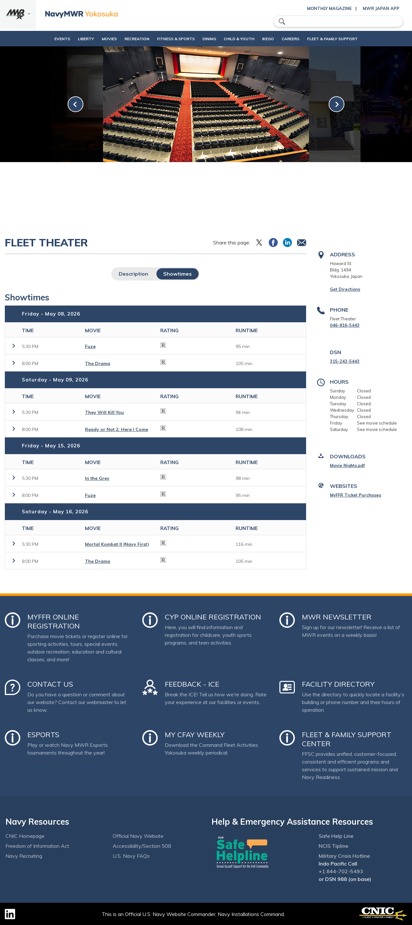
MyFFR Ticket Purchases (355, 495)
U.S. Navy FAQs (131, 856)
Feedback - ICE (192, 684)
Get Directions (345, 289)
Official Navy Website (138, 836)
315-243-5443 (345, 361)
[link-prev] (75, 104)
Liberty (69, 38)
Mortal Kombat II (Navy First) (117, 544)
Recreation (126, 38)
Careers (307, 38)
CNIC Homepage (24, 836)
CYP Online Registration (213, 616)
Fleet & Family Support (348, 38)
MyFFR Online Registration (53, 621)
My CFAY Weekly (195, 734)
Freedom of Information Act (37, 846)
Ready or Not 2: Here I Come (116, 429)
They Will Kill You (104, 412)
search (282, 21)
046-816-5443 (345, 325)
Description (133, 273)
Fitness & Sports (170, 38)
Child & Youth (244, 38)
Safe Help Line (336, 836)
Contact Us (50, 684)
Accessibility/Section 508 (142, 846)
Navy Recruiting (23, 856)
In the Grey (97, 478)
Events (46, 38)
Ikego (279, 38)
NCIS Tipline (333, 846)
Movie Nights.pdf (347, 465)
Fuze (90, 346)
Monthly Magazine (329, 8)
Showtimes (177, 273)
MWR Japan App (381, 8)
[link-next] (336, 104)
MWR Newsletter (336, 616)
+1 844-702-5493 (341, 871)
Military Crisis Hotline (344, 856)
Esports (43, 734)
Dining (209, 38)
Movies (92, 38)
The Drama (97, 363)
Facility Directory (338, 684)
